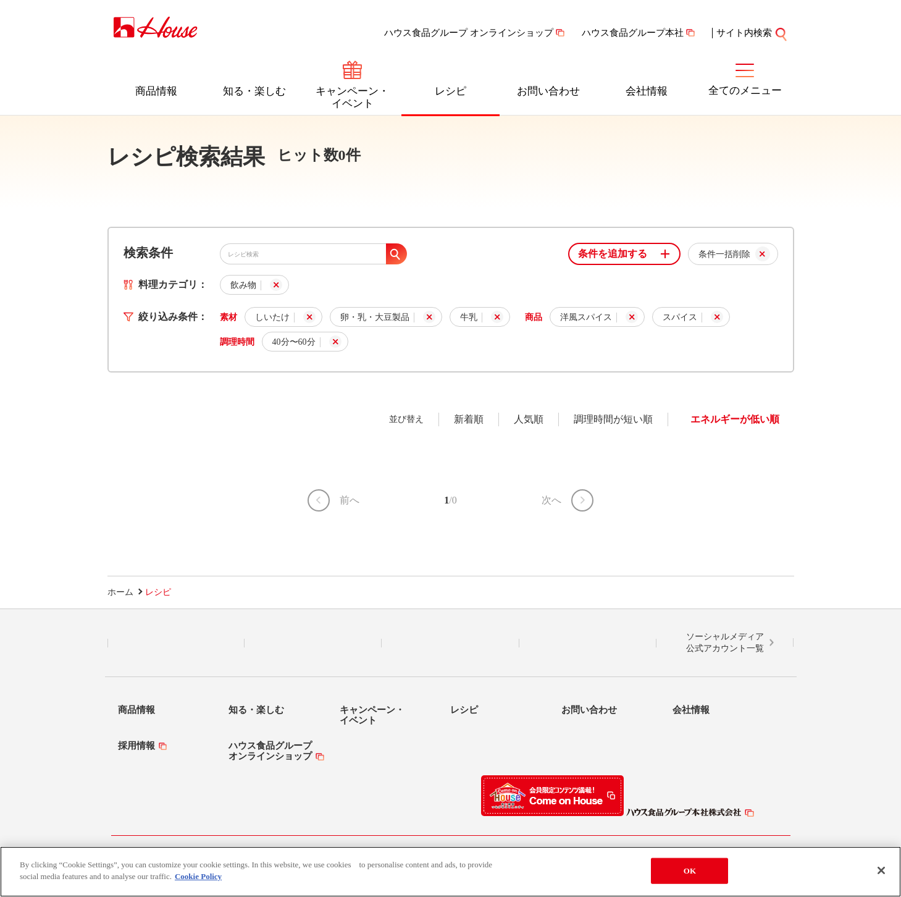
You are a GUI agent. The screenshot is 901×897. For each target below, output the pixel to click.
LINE (175, 643)
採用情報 (136, 746)
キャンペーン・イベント (352, 97)
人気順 (528, 419)
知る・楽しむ (254, 91)
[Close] (881, 870)
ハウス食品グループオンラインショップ (270, 751)
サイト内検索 (752, 33)
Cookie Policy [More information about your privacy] (198, 876)
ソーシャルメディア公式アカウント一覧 (725, 643)
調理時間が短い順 (613, 419)
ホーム (120, 592)
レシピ (450, 91)
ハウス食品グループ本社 (633, 33)
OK (690, 870)
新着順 (469, 419)
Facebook (450, 643)
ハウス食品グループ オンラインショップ (468, 33)
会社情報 (647, 91)
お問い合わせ (548, 91)
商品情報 (156, 91)
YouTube (587, 643)
